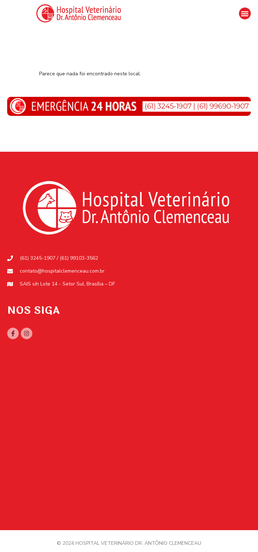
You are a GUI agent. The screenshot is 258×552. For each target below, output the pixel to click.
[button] (245, 13)
